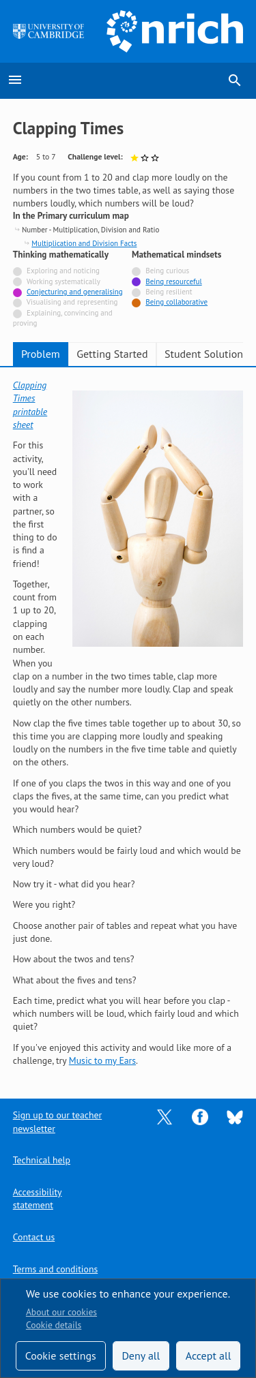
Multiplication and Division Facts (84, 243)
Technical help (41, 1160)
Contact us (34, 1237)
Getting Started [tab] (111, 354)
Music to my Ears (102, 1060)
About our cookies (61, 1312)
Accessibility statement (37, 1198)
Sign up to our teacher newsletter (57, 1121)
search (235, 80)
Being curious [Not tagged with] (167, 270)
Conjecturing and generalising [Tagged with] (75, 291)
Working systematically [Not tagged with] (63, 281)
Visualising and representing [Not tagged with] (72, 302)
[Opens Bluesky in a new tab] (235, 1116)
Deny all (141, 1355)
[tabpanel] (128, 723)
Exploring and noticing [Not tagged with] (63, 270)
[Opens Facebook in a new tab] (200, 1116)
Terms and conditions (55, 1269)
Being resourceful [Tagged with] (173, 281)
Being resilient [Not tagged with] (168, 291)
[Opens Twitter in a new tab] (164, 1116)
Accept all (208, 1355)
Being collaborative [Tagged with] (176, 302)
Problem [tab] (40, 354)
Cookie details (53, 1325)
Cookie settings (60, 1355)
